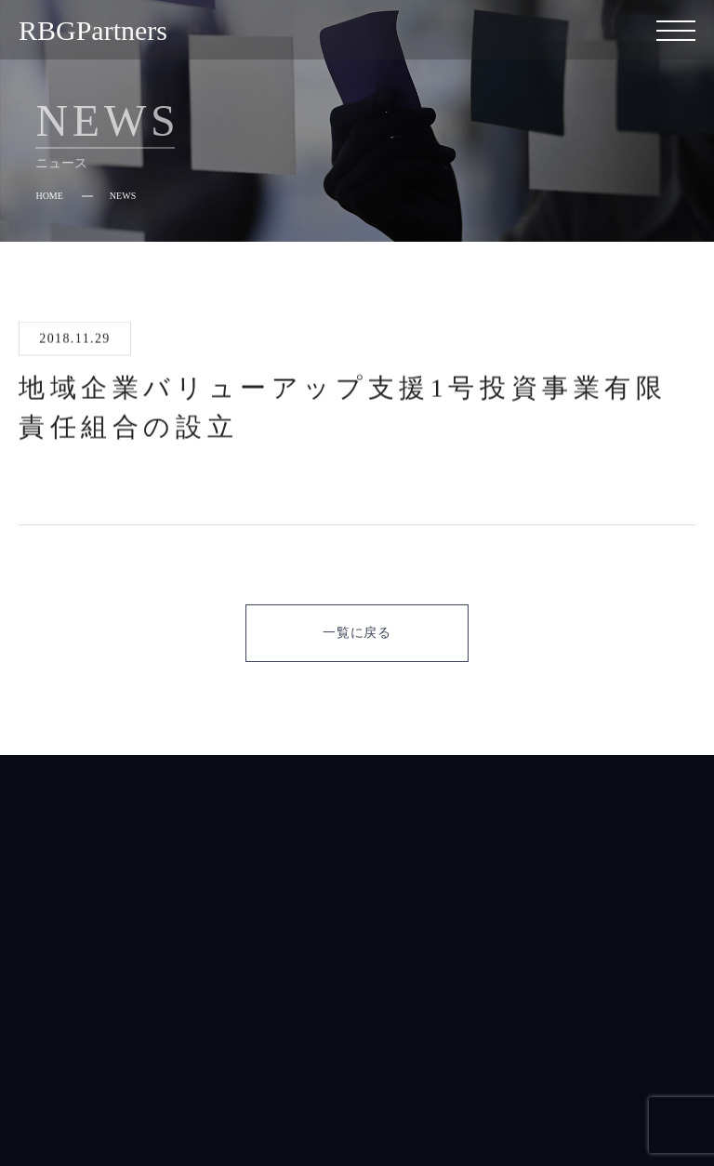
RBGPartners (93, 30)
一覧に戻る (357, 633)
